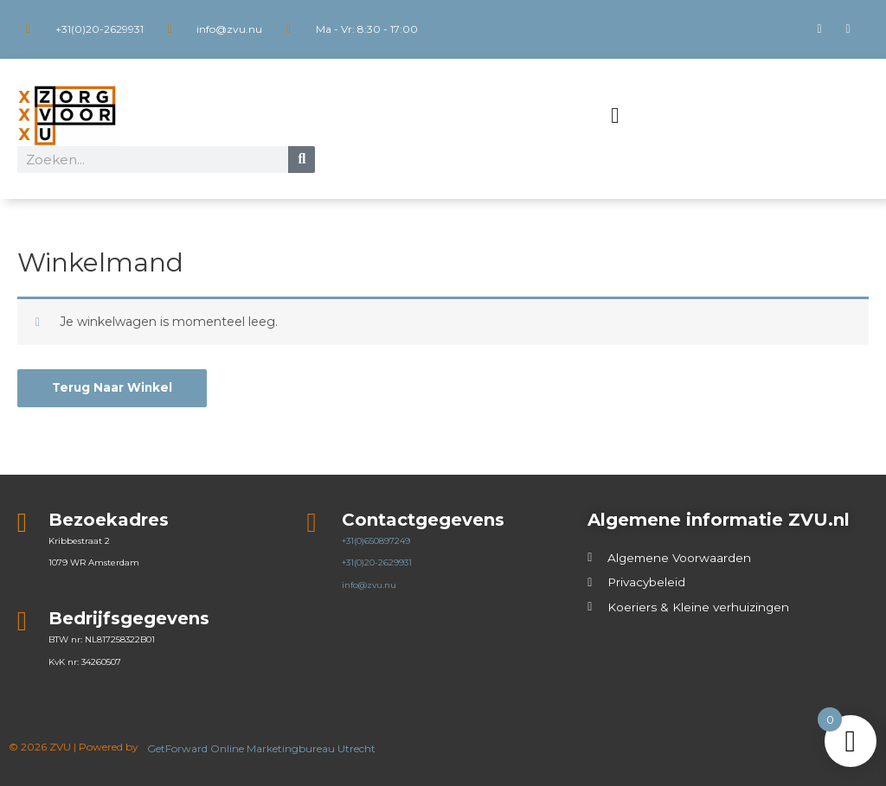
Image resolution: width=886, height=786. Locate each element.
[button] (615, 115)
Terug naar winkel (113, 388)
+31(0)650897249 (376, 540)
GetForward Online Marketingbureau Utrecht (262, 748)
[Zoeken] (301, 159)
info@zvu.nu (369, 585)
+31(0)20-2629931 (377, 563)
